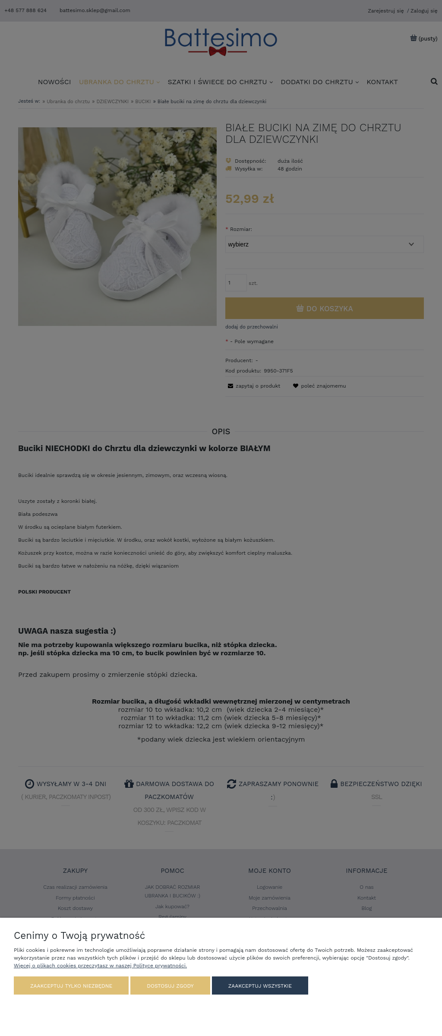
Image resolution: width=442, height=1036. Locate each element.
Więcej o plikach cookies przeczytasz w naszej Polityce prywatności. (100, 966)
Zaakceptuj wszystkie (260, 986)
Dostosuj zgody (170, 986)
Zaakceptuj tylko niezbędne (71, 986)
